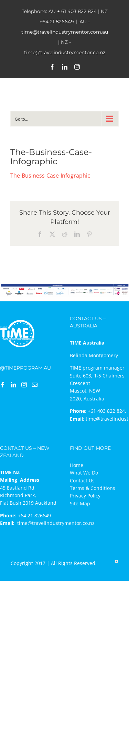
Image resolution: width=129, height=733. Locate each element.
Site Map (80, 503)
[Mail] (34, 384)
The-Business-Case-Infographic (50, 175)
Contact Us (82, 480)
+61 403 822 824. (107, 411)
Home (76, 465)
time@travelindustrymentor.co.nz (56, 523)
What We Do (84, 472)
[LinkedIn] (13, 384)
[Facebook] (3, 384)
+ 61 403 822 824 (77, 11)
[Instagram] (24, 384)
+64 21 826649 (57, 22)
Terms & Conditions (92, 488)
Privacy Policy (85, 495)
